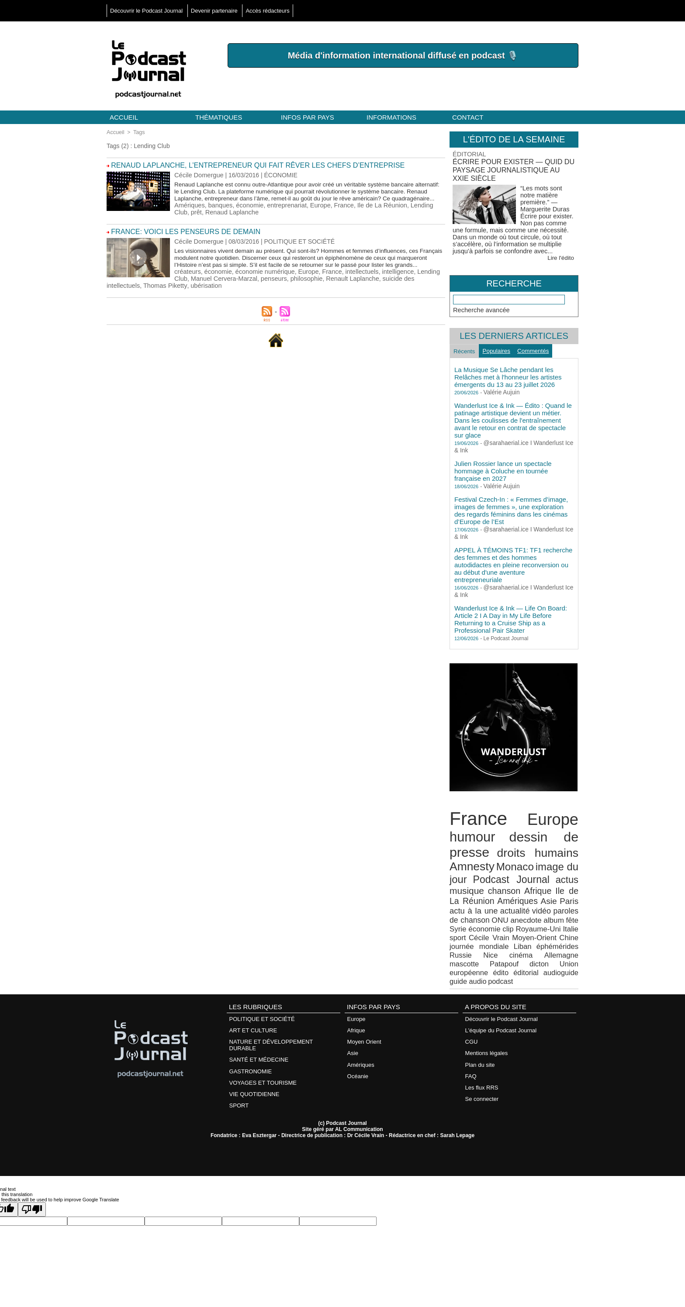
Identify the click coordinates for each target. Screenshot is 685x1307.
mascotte (530, 943)
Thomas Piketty (395, 290)
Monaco (513, 863)
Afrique (529, 885)
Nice (571, 935)
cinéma (460, 943)
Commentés (542, 350)
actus (567, 874)
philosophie (233, 290)
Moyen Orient (364, 1017)
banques (219, 211)
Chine (544, 927)
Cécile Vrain (469, 927)
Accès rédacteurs (267, 10)
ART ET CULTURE (253, 1006)
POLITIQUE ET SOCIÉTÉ (261, 995)
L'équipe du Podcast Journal (500, 1006)
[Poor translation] (32, 1181)
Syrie (570, 912)
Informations (391, 117)
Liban (488, 935)
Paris (546, 894)
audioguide (465, 958)
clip (489, 920)
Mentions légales (486, 1027)
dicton (458, 951)
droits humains (538, 850)
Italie (551, 920)
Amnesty (470, 863)
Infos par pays (307, 117)
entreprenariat (283, 211)
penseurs (202, 290)
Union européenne (502, 951)
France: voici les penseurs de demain (180, 237)
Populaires (502, 350)
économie (247, 211)
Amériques (189, 211)
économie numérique (262, 283)
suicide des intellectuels (339, 290)
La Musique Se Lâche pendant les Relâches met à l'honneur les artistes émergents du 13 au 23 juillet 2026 (508, 378)
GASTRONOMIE (250, 1045)
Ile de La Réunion (375, 211)
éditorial (566, 951)
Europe (315, 211)
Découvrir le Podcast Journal (147, 10)
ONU (486, 912)
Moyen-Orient (511, 927)
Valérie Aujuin (499, 393)
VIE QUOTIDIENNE (254, 1067)
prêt (112, 218)
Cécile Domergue (197, 174)
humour (470, 835)
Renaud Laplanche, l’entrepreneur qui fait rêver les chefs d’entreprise (247, 165)
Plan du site (480, 1038)
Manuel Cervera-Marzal (155, 290)
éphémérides (519, 935)
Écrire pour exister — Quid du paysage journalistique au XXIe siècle (511, 169)
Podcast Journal (511, 874)
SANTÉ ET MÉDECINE (258, 1034)
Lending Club (420, 211)
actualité (495, 903)
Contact (467, 117)
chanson (499, 885)
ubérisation (122, 297)
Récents (466, 350)
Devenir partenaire (215, 10)
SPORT (239, 1078)
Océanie (357, 1049)
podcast (530, 958)
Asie (528, 894)
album (537, 912)
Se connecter (481, 1071)
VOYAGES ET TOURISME (262, 1056)
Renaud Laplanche (146, 218)
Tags (137, 132)
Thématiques (218, 117)
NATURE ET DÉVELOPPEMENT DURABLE (270, 1020)
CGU (471, 1017)
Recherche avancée (480, 307)
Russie (551, 935)
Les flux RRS (481, 1060)
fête (554, 912)
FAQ (470, 1049)
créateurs (187, 283)
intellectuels (355, 283)
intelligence (389, 283)
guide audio (500, 958)
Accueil (124, 117)
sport (571, 920)
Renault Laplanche (278, 290)
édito (543, 951)
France (338, 211)
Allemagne (494, 943)
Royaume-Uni (519, 920)
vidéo (524, 903)
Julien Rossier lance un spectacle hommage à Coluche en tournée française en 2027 (503, 472)
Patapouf (565, 943)
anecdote (511, 912)
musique (465, 885)
